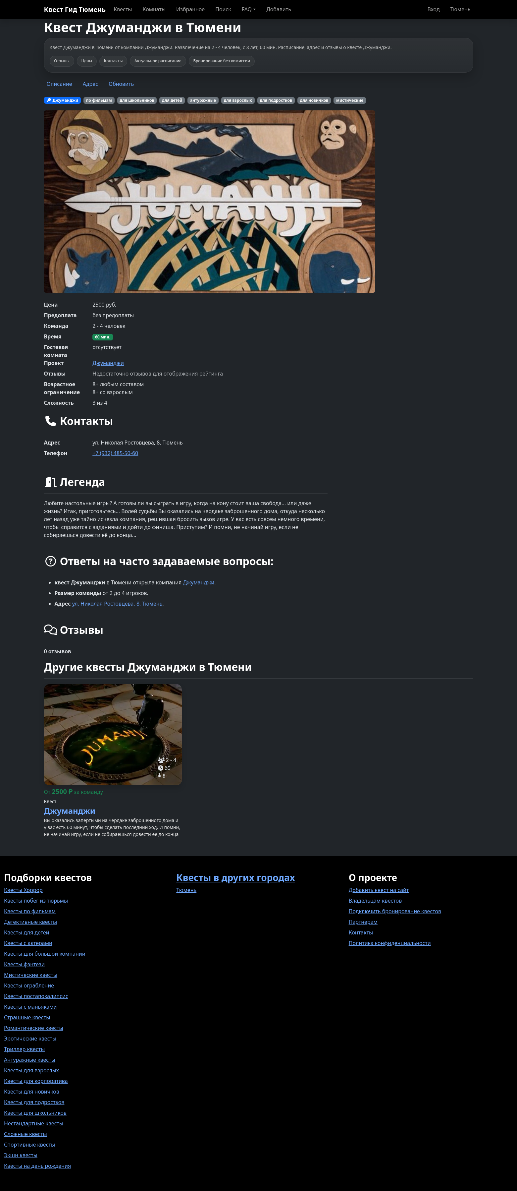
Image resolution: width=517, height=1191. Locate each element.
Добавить (278, 9)
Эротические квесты (30, 1038)
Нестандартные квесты (33, 1123)
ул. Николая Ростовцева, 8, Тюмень (117, 603)
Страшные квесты (27, 1017)
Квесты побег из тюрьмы (36, 900)
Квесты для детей (26, 932)
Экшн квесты (20, 1155)
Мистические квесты (30, 975)
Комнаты (154, 9)
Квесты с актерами (28, 943)
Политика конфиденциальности (390, 943)
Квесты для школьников (35, 1112)
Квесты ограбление (29, 985)
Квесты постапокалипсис (36, 996)
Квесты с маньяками (30, 1006)
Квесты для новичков (31, 1091)
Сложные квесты (25, 1134)
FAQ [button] (247, 9)
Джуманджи (108, 363)
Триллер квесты (24, 1049)
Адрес (90, 84)
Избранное (190, 9)
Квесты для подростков (34, 1102)
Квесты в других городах (235, 877)
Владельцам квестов (375, 900)
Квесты (123, 9)
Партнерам (363, 921)
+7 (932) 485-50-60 (115, 453)
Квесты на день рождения (37, 1165)
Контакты (361, 932)
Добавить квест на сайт (379, 890)
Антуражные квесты (29, 1059)
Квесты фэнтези (24, 964)
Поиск (223, 9)
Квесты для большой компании (44, 953)
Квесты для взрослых (31, 1070)
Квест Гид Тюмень (75, 9)
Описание (59, 84)
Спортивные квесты (29, 1144)
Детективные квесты (30, 921)
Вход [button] (433, 9)
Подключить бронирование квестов (395, 911)
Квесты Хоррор (23, 890)
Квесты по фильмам (30, 911)
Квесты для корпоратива (36, 1081)
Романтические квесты (33, 1028)
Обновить (121, 84)
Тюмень (460, 9)
